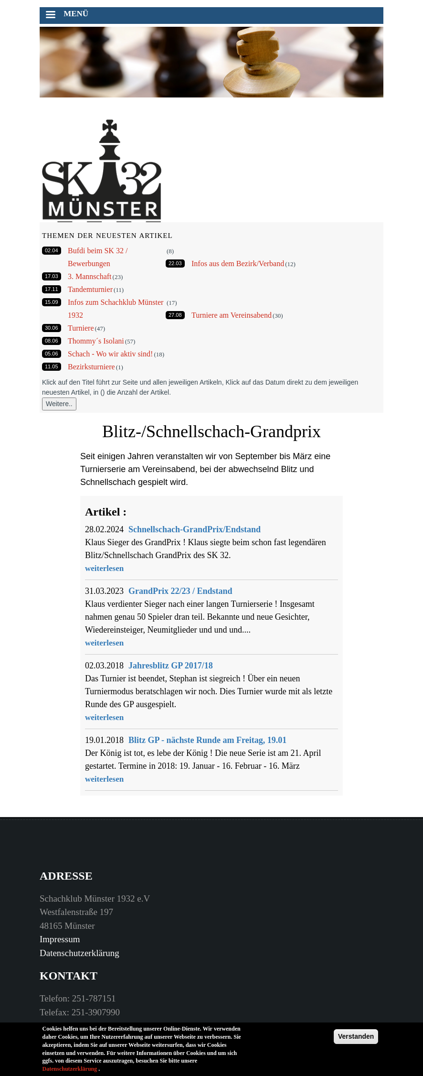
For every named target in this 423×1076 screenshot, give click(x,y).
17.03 (51, 276)
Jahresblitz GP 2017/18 (170, 665)
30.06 (51, 328)
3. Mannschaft (90, 276)
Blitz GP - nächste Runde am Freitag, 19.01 (207, 740)
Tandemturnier (90, 289)
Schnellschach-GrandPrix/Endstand (194, 529)
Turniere (81, 328)
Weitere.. (59, 404)
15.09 (51, 302)
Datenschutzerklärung (79, 953)
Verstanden (356, 1039)
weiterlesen (104, 568)
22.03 (175, 263)
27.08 (175, 315)
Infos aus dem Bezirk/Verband (237, 263)
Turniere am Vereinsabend (231, 315)
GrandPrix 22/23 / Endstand (180, 591)
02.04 (51, 250)
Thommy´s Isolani (96, 341)
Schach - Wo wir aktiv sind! (110, 354)
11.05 (51, 366)
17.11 (51, 289)
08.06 (51, 341)
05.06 (51, 353)
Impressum (60, 939)
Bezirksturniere (91, 367)
